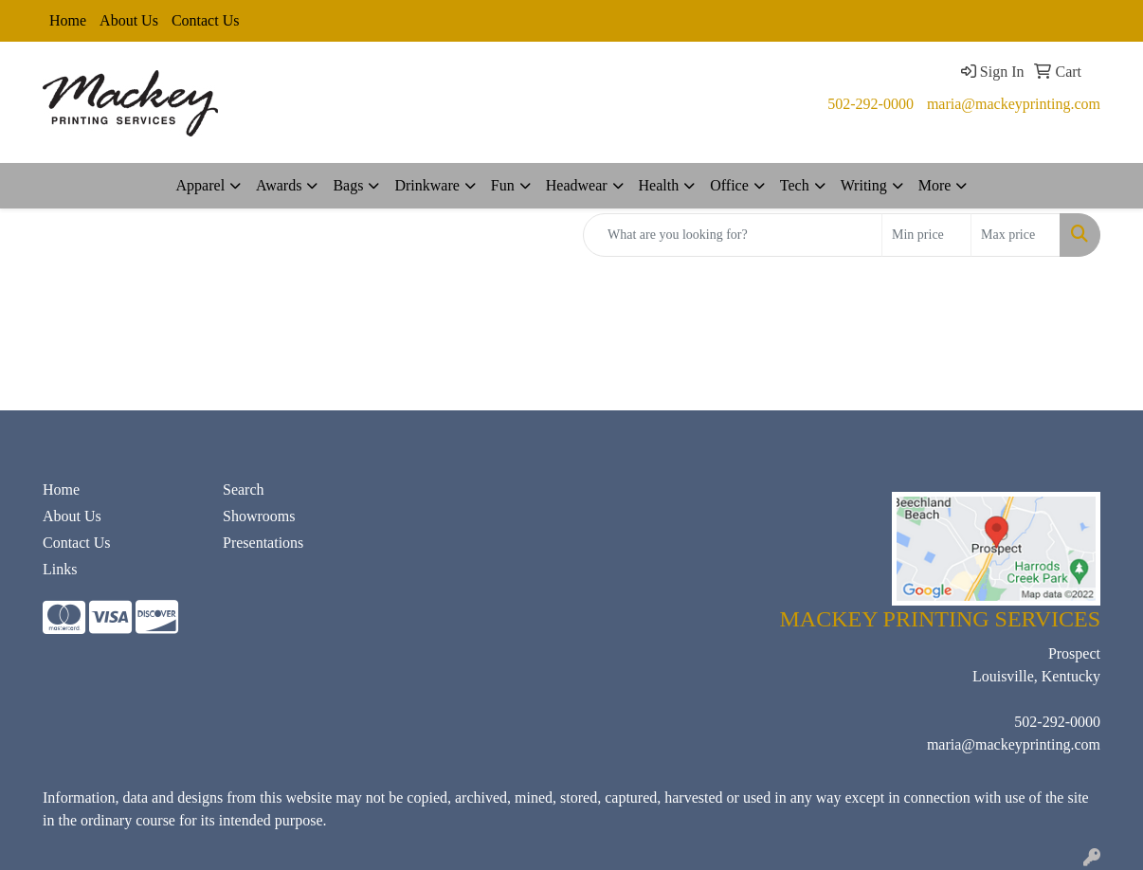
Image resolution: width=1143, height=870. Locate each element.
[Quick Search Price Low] (926, 235)
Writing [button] (864, 185)
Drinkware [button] (426, 185)
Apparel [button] (201, 185)
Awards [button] (278, 185)
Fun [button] (503, 185)
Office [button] (729, 185)
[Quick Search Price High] (1016, 235)
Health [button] (659, 185)
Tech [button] (794, 185)
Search (243, 489)
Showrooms (259, 516)
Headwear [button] (577, 185)
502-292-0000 (870, 104)
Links (60, 569)
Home (67, 20)
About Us (129, 20)
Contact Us (206, 20)
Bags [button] (348, 185)
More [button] (935, 185)
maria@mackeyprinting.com (1013, 104)
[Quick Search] (732, 235)
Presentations (263, 543)
